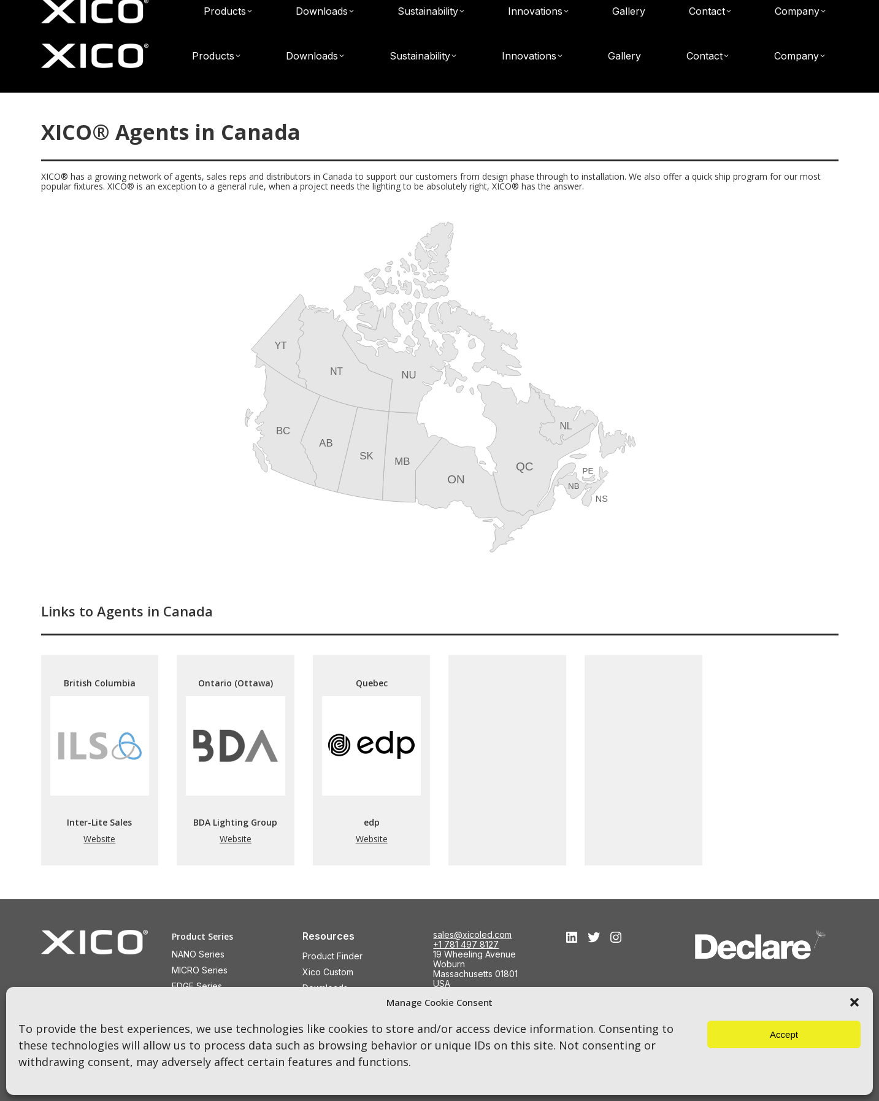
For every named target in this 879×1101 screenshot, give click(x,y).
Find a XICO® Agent (560, 11)
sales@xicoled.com (740, 11)
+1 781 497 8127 (466, 944)
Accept (784, 1034)
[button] (854, 1002)
